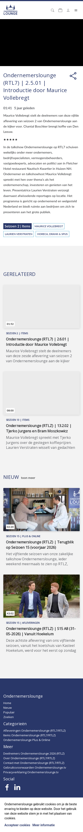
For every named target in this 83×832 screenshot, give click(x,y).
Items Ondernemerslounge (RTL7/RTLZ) (29, 735)
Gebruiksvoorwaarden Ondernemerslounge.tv (34, 767)
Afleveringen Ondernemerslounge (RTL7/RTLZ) (34, 731)
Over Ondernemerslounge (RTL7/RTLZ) (29, 758)
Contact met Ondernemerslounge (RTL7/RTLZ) (33, 763)
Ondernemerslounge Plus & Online (26, 740)
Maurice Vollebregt (49, 226)
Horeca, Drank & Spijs (52, 233)
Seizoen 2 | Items (17, 226)
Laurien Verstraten (18, 233)
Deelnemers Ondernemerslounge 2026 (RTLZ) (33, 753)
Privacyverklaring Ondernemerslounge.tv (31, 772)
